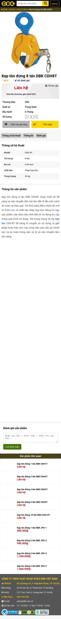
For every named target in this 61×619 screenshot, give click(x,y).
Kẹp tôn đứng (22, 9)
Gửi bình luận (12, 448)
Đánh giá (41, 135)
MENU (55, 4)
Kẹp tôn (12, 9)
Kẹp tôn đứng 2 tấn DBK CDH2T (32, 478)
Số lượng (7, 116)
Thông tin (29, 135)
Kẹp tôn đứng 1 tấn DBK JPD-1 (32, 529)
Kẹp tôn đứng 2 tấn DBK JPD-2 (32, 542)
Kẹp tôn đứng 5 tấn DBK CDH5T (32, 503)
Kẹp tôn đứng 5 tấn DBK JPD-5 (32, 567)
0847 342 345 (23, 598)
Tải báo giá (51, 85)
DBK (27, 102)
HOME (4, 9)
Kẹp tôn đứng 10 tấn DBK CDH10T (33, 516)
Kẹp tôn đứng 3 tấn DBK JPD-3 (32, 555)
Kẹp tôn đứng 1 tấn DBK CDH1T (32, 465)
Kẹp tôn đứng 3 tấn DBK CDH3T (32, 491)
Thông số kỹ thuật (11, 135)
